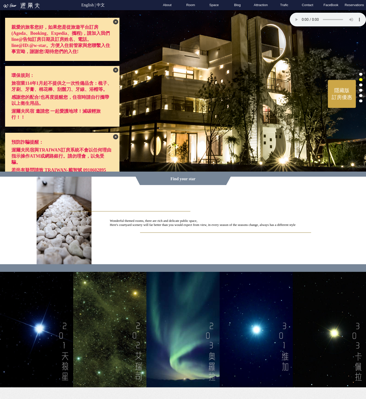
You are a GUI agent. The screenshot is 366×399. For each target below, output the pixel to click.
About (167, 5)
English (87, 5)
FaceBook (331, 5)
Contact (307, 5)
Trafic (284, 5)
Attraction (261, 5)
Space (214, 5)
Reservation (354, 5)
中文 (101, 5)
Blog (237, 5)
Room (190, 5)
